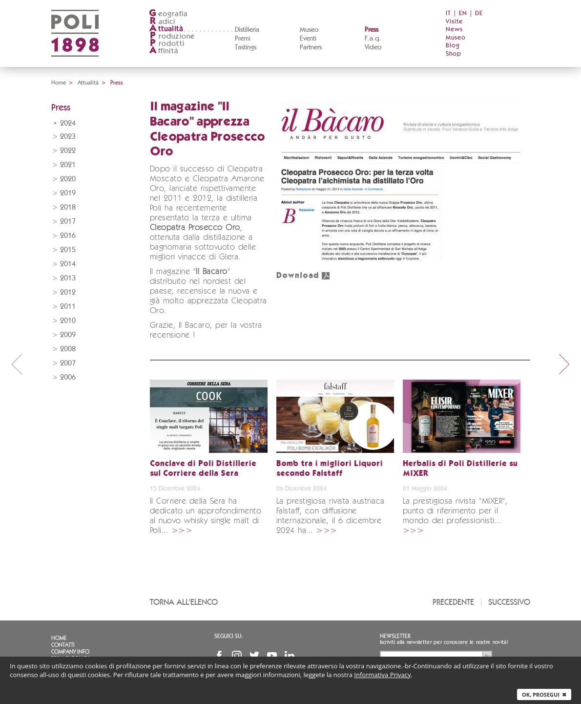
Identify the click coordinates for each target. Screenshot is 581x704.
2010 (68, 320)
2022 (68, 150)
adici (162, 21)
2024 (68, 123)
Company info (70, 652)
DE (479, 13)
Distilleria (247, 29)
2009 (68, 335)
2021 (68, 165)
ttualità (166, 29)
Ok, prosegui (544, 694)
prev (16, 364)
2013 (68, 278)
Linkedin (289, 656)
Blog (453, 46)
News (454, 29)
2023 (68, 136)
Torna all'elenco (184, 602)
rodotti (167, 43)
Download (303, 275)
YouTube (272, 656)
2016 (68, 235)
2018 (68, 207)
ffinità (163, 51)
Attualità (88, 82)
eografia (168, 14)
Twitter (254, 656)
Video (373, 47)
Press (371, 29)
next (564, 364)
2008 (68, 349)
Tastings (245, 47)
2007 (68, 363)
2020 (68, 179)
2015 (68, 250)
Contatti (63, 645)
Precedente (453, 602)
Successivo (509, 602)
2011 (68, 306)
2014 (68, 264)
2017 (68, 221)
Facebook (219, 656)
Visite (454, 22)
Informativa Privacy (382, 674)
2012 (68, 292)
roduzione (172, 36)
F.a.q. (373, 38)
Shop (453, 54)
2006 (68, 377)
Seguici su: (228, 636)
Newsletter (395, 636)
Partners (311, 47)
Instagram (237, 656)
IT (448, 13)
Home (58, 82)
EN (463, 13)
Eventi (308, 38)
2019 (68, 193)
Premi (242, 38)
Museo (309, 29)
